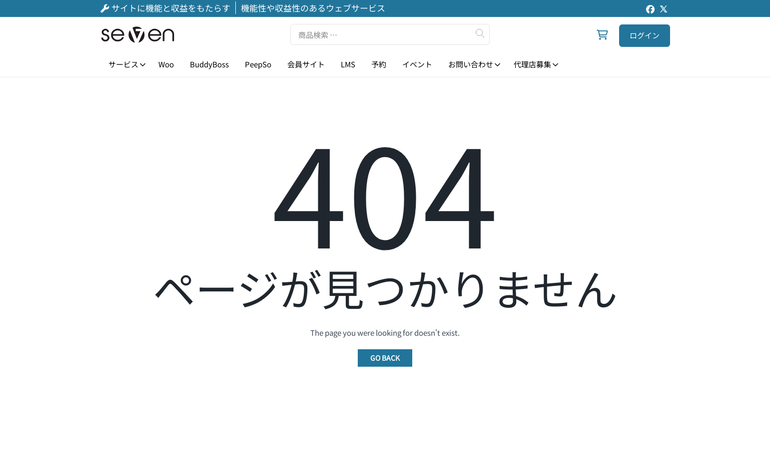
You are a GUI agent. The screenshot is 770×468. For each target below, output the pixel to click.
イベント (417, 64)
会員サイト (306, 64)
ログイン (645, 35)
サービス (123, 64)
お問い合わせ (470, 64)
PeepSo (258, 64)
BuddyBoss (209, 64)
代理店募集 (532, 64)
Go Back (385, 358)
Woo (166, 64)
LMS (348, 64)
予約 (378, 64)
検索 (479, 33)
